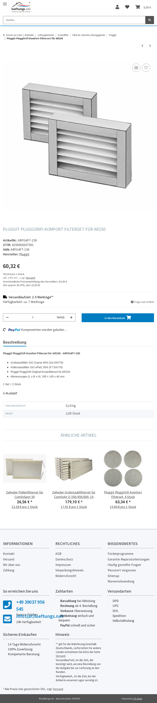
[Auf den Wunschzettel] (146, 68)
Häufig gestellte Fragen (124, 565)
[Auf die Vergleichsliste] (136, 68)
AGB (58, 554)
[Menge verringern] (7, 317)
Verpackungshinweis (69, 570)
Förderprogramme (120, 554)
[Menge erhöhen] (71, 317)
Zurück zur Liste (14, 35)
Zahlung (8, 570)
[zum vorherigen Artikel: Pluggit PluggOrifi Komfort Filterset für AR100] (142, 46)
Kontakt (9, 554)
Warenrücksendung (121, 581)
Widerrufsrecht (65, 576)
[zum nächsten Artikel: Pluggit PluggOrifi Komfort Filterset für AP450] (150, 46)
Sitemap (113, 576)
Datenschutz (64, 559)
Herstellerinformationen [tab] (81, 342)
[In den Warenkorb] (6, 58)
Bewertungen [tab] (43, 342)
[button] (117, 7)
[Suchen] (74, 20)
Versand (30, 277)
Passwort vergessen (122, 570)
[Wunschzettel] (127, 7)
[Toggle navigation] (5, 2)
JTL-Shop (137, 698)
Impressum (63, 565)
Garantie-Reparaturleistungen (128, 559)
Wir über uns (11, 565)
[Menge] (32, 317)
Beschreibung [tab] (14, 342)
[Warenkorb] (143, 7)
